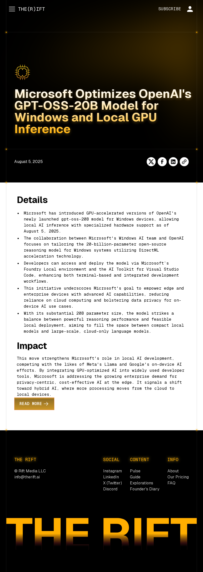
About (173, 471)
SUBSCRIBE (169, 9)
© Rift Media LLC (30, 471)
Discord (110, 489)
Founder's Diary (144, 489)
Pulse (135, 471)
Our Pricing (178, 477)
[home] (31, 9)
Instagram (112, 471)
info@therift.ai (27, 477)
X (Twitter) (112, 483)
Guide (135, 477)
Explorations (141, 483)
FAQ (171, 483)
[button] (11, 9)
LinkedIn (111, 477)
